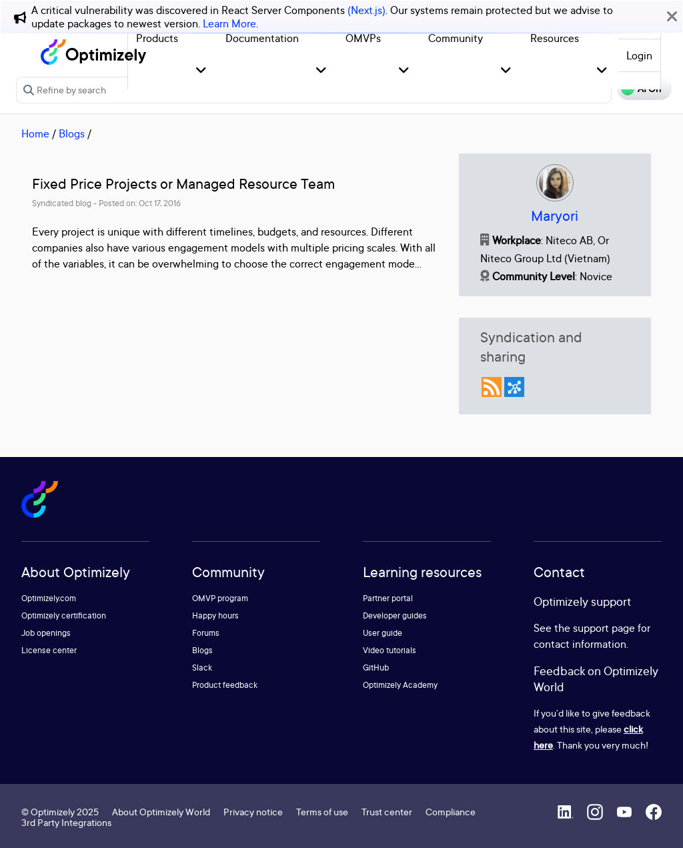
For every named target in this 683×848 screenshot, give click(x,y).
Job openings (46, 633)
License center (49, 650)
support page (604, 627)
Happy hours (215, 615)
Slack (202, 667)
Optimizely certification (63, 615)
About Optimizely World (161, 811)
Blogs (72, 133)
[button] (201, 71)
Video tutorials (389, 650)
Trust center (387, 811)
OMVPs (363, 38)
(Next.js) (367, 10)
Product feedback (224, 685)
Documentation (262, 38)
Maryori (554, 216)
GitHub (376, 667)
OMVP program (220, 598)
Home (35, 133)
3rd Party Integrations (66, 822)
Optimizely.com (48, 598)
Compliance (451, 811)
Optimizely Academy (400, 685)
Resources (554, 38)
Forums (205, 633)
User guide (382, 633)
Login (639, 55)
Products (157, 38)
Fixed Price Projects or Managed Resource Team (183, 183)
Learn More (229, 23)
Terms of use (322, 811)
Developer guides (395, 615)
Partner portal (388, 598)
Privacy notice (253, 811)
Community (455, 38)
